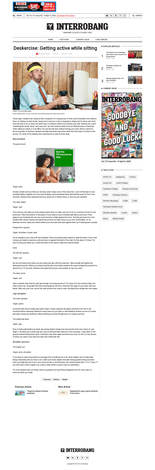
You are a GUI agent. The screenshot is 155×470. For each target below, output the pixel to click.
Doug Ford (107, 186)
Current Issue (82, 40)
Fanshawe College (110, 192)
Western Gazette (109, 215)
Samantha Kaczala (44, 54)
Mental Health (118, 221)
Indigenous (120, 180)
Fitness (56, 379)
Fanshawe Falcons (120, 198)
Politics (133, 180)
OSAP (105, 198)
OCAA (125, 203)
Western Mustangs (110, 203)
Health (64, 379)
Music (105, 221)
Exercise (47, 379)
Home (50, 40)
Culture (55, 54)
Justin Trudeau (122, 186)
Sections (64, 40)
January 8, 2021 (66, 54)
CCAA (134, 203)
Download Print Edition (66, 16)
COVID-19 (107, 180)
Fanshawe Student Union (113, 209)
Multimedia (102, 40)
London (124, 215)
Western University (130, 192)
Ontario (135, 215)
